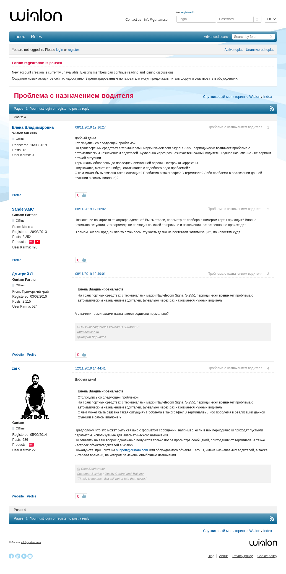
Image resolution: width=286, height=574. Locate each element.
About (223, 556)
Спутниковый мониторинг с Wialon (231, 97)
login (59, 50)
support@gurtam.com (132, 450)
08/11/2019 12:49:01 (90, 274)
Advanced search (217, 37)
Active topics (234, 50)
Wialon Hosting (31, 242)
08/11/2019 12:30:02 (90, 209)
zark (16, 368)
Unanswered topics (260, 50)
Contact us (133, 20)
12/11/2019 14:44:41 (90, 368)
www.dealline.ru (88, 332)
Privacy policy (242, 556)
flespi (37, 242)
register (73, 50)
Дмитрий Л (22, 274)
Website (18, 355)
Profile (16, 195)
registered (187, 12)
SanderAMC (23, 209)
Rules (36, 36)
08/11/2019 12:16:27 (90, 127)
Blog (211, 556)
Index (19, 36)
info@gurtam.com (157, 20)
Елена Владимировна (33, 127)
